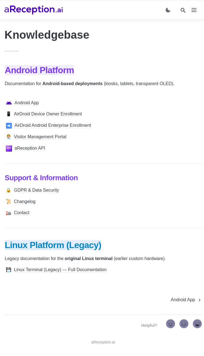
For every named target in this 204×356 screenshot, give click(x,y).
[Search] (183, 10)
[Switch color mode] (168, 10)
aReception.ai (103, 342)
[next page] (186, 299)
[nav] (194, 10)
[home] (33, 10)
